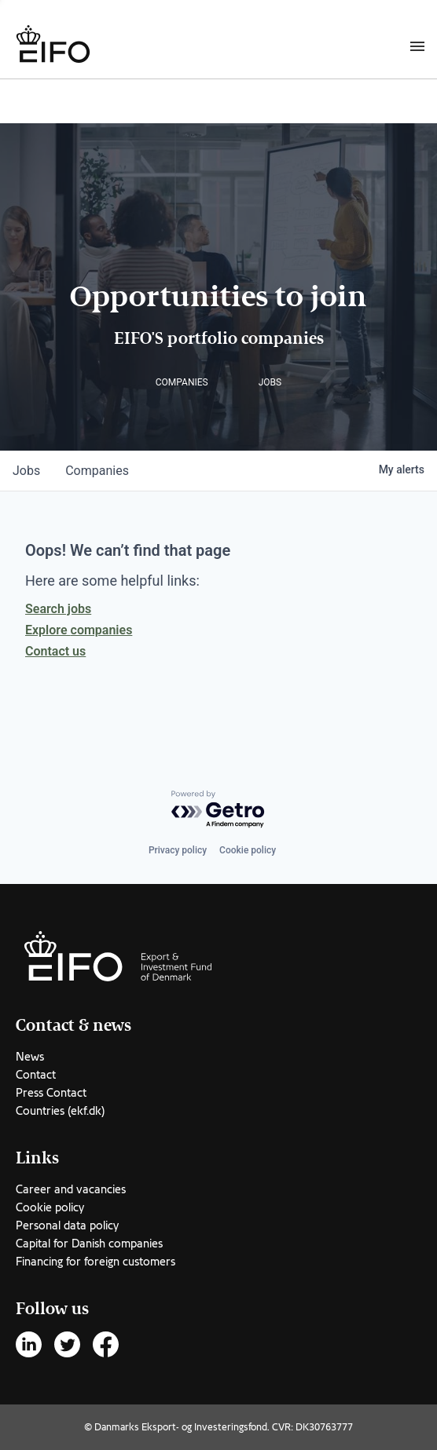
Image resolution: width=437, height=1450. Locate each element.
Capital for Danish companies (89, 1243)
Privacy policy (178, 850)
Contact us (55, 651)
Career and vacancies (71, 1189)
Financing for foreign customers (95, 1261)
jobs (26, 470)
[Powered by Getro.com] (218, 810)
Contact (36, 1074)
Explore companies (78, 630)
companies (97, 470)
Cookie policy (247, 850)
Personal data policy (67, 1225)
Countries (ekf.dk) (60, 1111)
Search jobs (58, 608)
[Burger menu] (417, 45)
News (30, 1056)
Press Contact (51, 1093)
